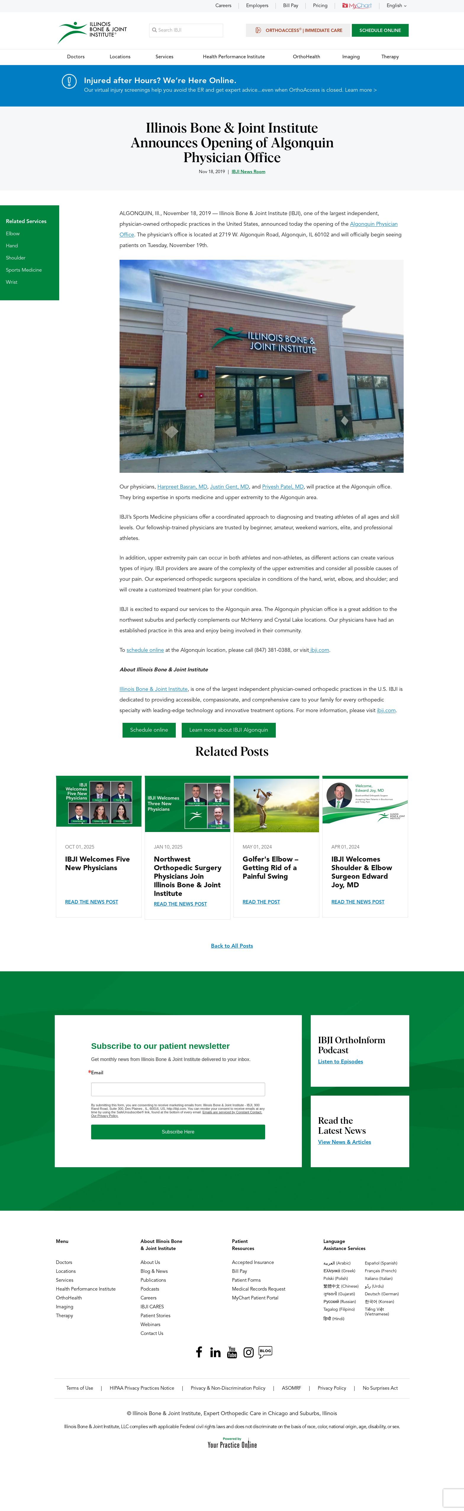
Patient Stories (155, 1316)
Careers (223, 6)
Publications (153, 1280)
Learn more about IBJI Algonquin (228, 730)
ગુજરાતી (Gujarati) (339, 1294)
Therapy (64, 1316)
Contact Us (152, 1334)
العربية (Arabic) (337, 1264)
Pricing (320, 6)
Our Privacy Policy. (104, 1116)
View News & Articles (344, 1142)
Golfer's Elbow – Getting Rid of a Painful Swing (270, 869)
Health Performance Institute (86, 1289)
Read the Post (261, 902)
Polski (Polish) (335, 1279)
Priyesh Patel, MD (283, 487)
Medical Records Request (258, 1289)
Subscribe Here (178, 1132)
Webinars (150, 1325)
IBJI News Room (248, 172)
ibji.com (319, 650)
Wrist (11, 282)
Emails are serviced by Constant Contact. (232, 1112)
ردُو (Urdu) (374, 1287)
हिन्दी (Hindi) (333, 1319)
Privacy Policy (332, 1388)
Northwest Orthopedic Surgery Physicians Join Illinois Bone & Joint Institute (187, 877)
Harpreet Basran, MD (182, 487)
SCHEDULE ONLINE (380, 31)
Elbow (13, 234)
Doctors (64, 1263)
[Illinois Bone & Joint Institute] (92, 32)
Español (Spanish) (381, 1264)
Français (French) (381, 1271)
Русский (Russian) (339, 1302)
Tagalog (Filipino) (339, 1310)
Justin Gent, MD (229, 487)
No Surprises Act (380, 1388)
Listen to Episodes (340, 1062)
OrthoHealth (69, 1298)
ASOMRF (291, 1388)
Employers (257, 6)
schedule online (145, 650)
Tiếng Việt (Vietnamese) (377, 1312)
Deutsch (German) (382, 1294)
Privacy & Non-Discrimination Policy (228, 1388)
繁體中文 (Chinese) (341, 1287)
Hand (12, 246)
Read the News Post (91, 902)
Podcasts (150, 1289)
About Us (150, 1263)
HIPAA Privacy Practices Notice (142, 1388)
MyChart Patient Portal (255, 1298)
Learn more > (361, 90)
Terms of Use (79, 1388)
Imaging (64, 1307)
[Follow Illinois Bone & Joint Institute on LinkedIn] (215, 1352)
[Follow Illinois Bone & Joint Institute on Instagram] (248, 1352)
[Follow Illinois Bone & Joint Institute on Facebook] (198, 1352)
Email (97, 1073)
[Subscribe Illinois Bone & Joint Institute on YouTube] (232, 1352)
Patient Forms (246, 1280)
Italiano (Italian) (379, 1279)
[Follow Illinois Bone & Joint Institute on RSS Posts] (265, 1352)
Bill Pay (290, 6)
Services (64, 1280)
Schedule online (149, 730)
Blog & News (154, 1272)
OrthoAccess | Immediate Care (298, 30)
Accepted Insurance (253, 1263)
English (394, 6)
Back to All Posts (232, 946)
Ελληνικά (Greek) (339, 1271)
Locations (66, 1272)
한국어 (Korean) (379, 1302)
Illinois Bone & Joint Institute (154, 689)
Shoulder (15, 258)
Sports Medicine (24, 270)
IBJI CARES (152, 1307)
